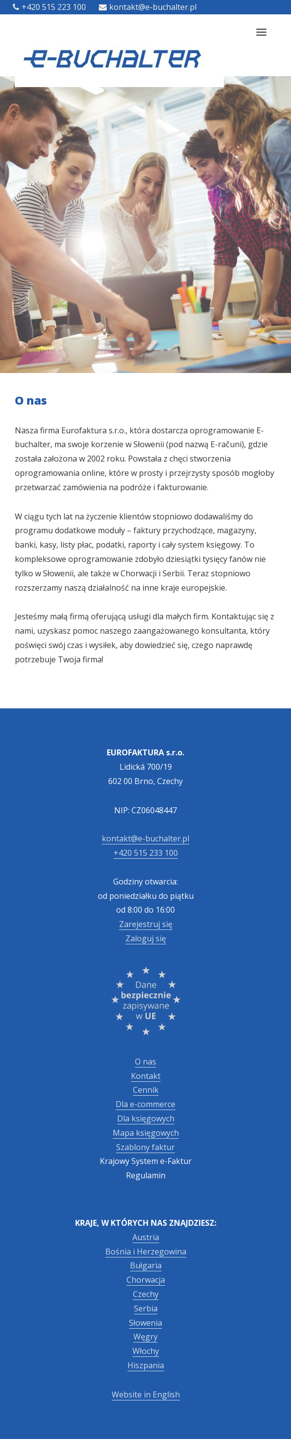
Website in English (146, 1394)
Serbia (146, 1308)
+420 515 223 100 (49, 6)
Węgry (145, 1336)
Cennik (146, 1089)
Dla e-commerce (145, 1104)
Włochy (145, 1351)
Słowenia (145, 1322)
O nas (145, 1061)
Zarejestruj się (145, 924)
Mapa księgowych (146, 1132)
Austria (145, 1237)
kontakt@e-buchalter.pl (148, 6)
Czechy (146, 1294)
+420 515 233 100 (146, 852)
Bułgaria (146, 1265)
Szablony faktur (145, 1147)
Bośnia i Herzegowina (145, 1251)
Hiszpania (145, 1365)
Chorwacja (145, 1279)
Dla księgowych (145, 1118)
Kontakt (146, 1075)
